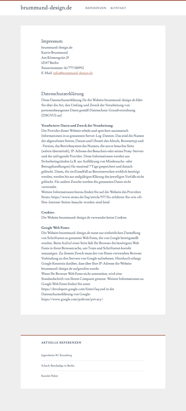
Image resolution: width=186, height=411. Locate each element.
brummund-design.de (46, 7)
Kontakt (118, 8)
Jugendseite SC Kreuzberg (56, 355)
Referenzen (96, 8)
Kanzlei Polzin (49, 376)
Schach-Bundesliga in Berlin (58, 365)
